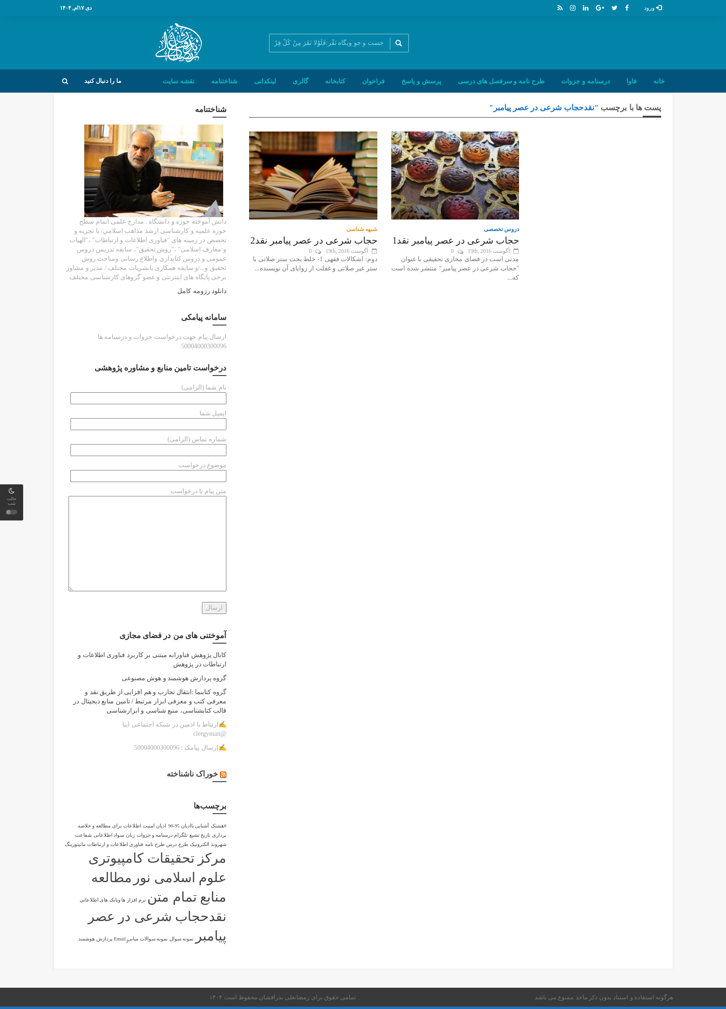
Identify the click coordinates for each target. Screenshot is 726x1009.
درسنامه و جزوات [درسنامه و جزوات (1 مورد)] (155, 835)
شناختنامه (224, 81)
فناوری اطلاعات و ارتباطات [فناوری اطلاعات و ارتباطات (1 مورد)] (115, 844)
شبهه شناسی (361, 229)
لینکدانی (265, 81)
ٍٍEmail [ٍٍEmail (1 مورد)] (119, 938)
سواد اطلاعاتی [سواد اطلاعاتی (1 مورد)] (109, 835)
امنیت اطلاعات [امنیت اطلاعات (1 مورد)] (139, 825)
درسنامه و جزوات (585, 81)
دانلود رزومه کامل (201, 291)
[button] (65, 81)
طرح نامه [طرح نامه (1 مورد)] (155, 844)
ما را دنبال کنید (102, 80)
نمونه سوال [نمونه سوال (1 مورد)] (181, 938)
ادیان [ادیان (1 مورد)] (161, 825)
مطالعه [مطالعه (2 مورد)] (111, 877)
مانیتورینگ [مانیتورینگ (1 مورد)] (75, 844)
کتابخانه (335, 81)
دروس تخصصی (501, 229)
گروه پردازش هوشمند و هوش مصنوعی (174, 678)
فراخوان (373, 81)
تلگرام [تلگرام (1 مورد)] (181, 835)
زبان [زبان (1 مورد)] (130, 835)
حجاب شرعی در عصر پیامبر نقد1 (455, 240)
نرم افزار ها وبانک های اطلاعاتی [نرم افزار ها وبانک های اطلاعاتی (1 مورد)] (113, 899)
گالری (300, 81)
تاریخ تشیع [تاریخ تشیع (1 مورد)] (200, 835)
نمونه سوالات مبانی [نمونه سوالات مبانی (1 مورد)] (147, 938)
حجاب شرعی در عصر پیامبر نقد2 (313, 240)
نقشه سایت (178, 81)
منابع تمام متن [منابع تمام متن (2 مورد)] (186, 897)
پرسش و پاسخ (421, 81)
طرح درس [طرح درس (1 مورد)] (177, 844)
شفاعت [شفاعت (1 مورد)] (83, 835)
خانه (659, 81)
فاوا (631, 81)
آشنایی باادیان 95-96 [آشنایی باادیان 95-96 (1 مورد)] (188, 825)
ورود (653, 8)
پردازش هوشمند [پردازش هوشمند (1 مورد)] (95, 938)
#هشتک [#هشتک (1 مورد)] (218, 825)
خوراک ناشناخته (192, 774)
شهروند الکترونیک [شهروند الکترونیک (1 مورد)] (208, 844)
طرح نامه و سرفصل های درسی (501, 81)
